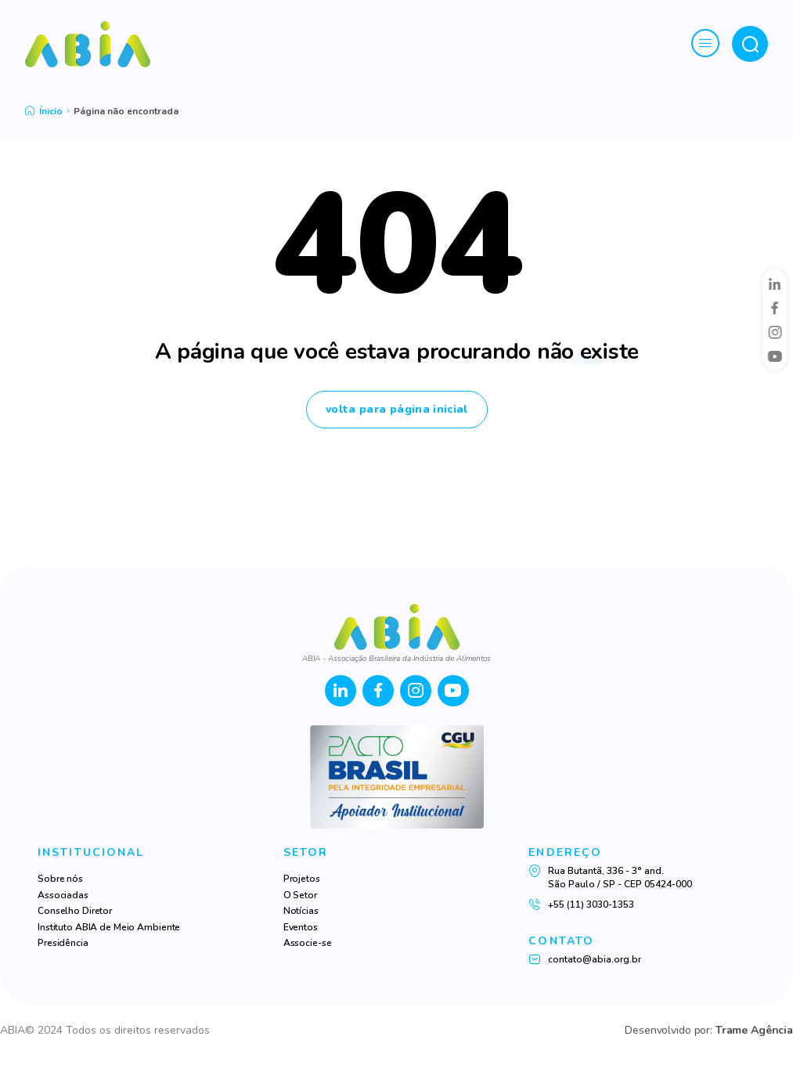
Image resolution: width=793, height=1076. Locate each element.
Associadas (63, 895)
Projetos (301, 878)
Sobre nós (60, 878)
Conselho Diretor (75, 910)
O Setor (300, 895)
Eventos (300, 927)
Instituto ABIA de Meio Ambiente (109, 927)
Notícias (301, 910)
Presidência (63, 943)
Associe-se (307, 943)
